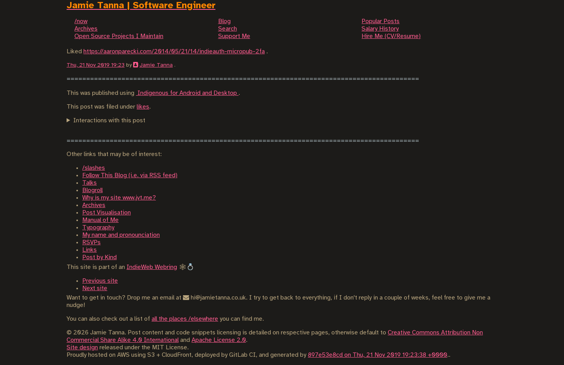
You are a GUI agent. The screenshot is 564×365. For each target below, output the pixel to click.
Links (89, 250)
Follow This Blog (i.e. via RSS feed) (129, 175)
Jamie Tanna (156, 65)
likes (143, 107)
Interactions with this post (109, 120)
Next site (94, 288)
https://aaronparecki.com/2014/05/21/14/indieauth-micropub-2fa (174, 51)
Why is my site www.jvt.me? (119, 197)
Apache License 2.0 (219, 340)
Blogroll (92, 190)
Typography (98, 227)
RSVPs (91, 242)
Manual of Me (100, 220)
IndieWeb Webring (152, 267)
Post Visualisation (106, 212)
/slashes (93, 168)
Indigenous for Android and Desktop (187, 93)
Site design (82, 347)
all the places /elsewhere (185, 319)
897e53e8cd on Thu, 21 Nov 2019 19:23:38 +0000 (377, 355)
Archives (93, 205)
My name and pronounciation (121, 235)
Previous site (100, 281)
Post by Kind (99, 257)
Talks (89, 183)
